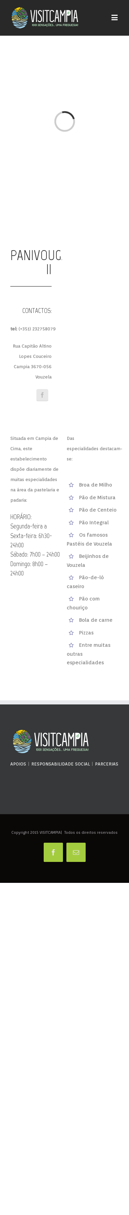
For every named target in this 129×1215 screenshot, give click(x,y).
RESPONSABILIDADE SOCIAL (60, 764)
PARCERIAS (106, 764)
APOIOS (18, 764)
